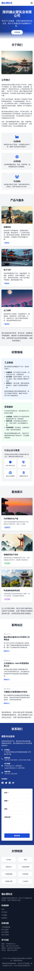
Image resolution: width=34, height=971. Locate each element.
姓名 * (6, 793)
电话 (5, 809)
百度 (25, 860)
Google (8, 860)
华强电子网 (8, 881)
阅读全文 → (7, 651)
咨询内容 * (7, 817)
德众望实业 (6, 2)
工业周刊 (25, 881)
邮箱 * (6, 801)
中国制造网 (8, 874)
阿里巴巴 (9, 867)
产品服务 (4, 915)
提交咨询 (17, 836)
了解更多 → (7, 243)
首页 (2, 909)
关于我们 (4, 912)
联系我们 (4, 918)
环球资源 (25, 874)
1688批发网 (25, 867)
